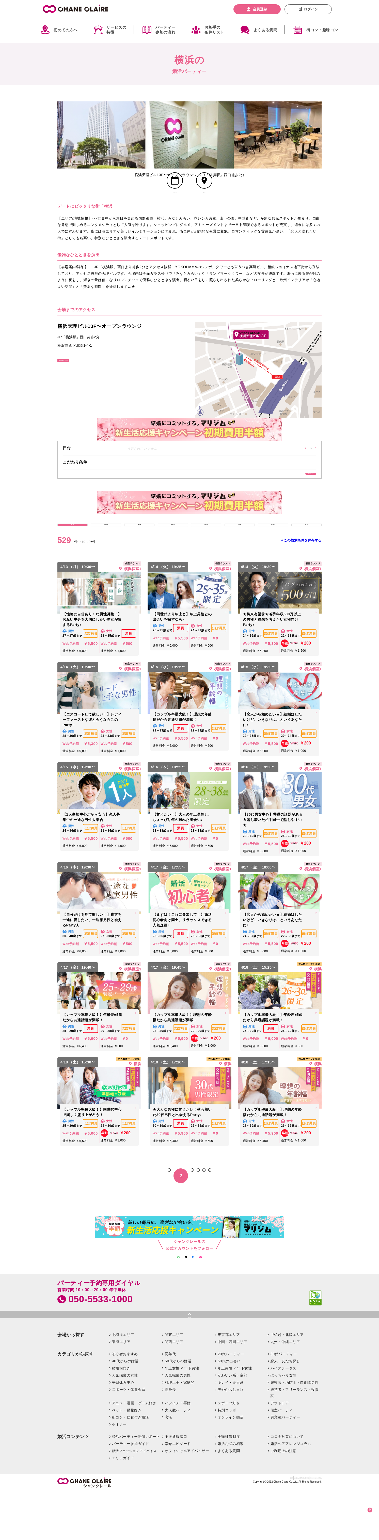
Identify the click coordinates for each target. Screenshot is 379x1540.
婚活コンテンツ (73, 1484)
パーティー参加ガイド (130, 1492)
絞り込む (361, 1508)
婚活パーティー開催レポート (136, 1485)
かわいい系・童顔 (232, 1423)
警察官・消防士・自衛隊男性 (295, 1430)
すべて (72, 556)
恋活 (168, 1465)
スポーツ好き (229, 1451)
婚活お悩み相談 (231, 1492)
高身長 (170, 1438)
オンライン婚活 (231, 1465)
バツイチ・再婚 (178, 1451)
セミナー (119, 1472)
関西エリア (174, 1390)
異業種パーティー (285, 1465)
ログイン (311, 9)
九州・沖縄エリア (285, 1390)
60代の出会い (229, 1409)
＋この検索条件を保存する (301, 575)
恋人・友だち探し (285, 1409)
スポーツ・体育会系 (128, 1438)
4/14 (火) (173, 556)
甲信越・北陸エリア (287, 1383)
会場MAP (204, 206)
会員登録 (260, 9)
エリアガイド (123, 1506)
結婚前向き (121, 1416)
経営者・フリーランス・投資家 (294, 1441)
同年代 (170, 1402)
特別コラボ (227, 1458)
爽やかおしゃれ (231, 1438)
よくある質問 (265, 30)
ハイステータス (283, 1416)
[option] (101, 135)
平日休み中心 (123, 1430)
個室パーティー (283, 1458)
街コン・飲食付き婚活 (130, 1465)
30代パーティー (284, 1402)
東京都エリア (229, 1383)
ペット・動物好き (127, 1458)
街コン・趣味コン (322, 30)
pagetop (189, 1362)
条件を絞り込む (292, 497)
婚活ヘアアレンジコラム (291, 1492)
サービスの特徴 (116, 29)
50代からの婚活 (178, 1409)
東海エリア (121, 1390)
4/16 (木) (239, 556)
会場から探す (70, 1382)
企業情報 (190, 1528)
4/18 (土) (306, 556)
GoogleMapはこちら (80, 382)
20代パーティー (231, 1402)
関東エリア (174, 1383)
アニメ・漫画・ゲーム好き (134, 1451)
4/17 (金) (273, 556)
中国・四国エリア (232, 1390)
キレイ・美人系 (231, 1430)
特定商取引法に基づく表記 (245, 1528)
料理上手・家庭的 (180, 1430)
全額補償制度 (229, 1485)
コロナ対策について (287, 1485)
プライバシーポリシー (287, 1528)
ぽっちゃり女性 (283, 1423)
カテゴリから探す (75, 1402)
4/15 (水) (206, 556)
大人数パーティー (180, 1458)
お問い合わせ (211, 1528)
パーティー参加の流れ (165, 29)
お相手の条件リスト (214, 29)
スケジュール (175, 206)
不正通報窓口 (176, 1485)
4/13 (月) (139, 556)
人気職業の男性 (178, 1423)
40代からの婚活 (125, 1409)
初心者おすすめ (125, 1402)
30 (232, 1210)
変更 (292, 466)
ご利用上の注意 (283, 1499)
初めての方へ (65, 30)
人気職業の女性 (125, 1423)
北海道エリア (123, 1383)
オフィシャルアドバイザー (187, 1499)
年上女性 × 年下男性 (182, 1416)
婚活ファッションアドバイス (134, 1499)
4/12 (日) (106, 556)
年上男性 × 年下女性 (235, 1416)
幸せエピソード (178, 1492)
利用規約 (315, 1528)
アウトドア (280, 1451)
